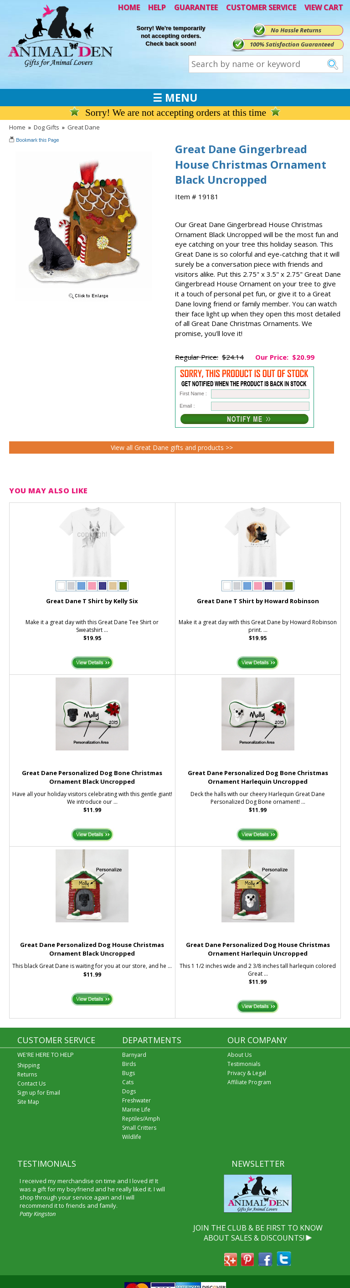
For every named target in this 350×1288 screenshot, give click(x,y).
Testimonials (243, 1064)
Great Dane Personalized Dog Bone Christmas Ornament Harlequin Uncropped (258, 777)
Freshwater (136, 1100)
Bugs (128, 1073)
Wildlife (131, 1137)
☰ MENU (175, 97)
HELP (157, 7)
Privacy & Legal (246, 1073)
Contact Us (31, 1083)
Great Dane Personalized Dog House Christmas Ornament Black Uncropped (92, 949)
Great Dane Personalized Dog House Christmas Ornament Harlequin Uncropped (258, 949)
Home (17, 127)
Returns (27, 1074)
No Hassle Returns (296, 30)
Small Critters (139, 1128)
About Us (239, 1055)
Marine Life (136, 1109)
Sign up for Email (38, 1093)
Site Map (28, 1102)
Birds (129, 1064)
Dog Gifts (46, 127)
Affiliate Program (249, 1082)
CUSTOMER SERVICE (261, 7)
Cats (128, 1082)
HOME (129, 7)
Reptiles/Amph (141, 1118)
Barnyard (134, 1055)
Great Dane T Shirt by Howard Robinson (258, 601)
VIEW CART (323, 7)
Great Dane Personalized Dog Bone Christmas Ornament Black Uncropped (92, 777)
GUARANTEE (196, 7)
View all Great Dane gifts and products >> (172, 447)
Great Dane (83, 127)
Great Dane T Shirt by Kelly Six (92, 601)
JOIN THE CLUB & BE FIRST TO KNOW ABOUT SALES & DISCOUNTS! (258, 1233)
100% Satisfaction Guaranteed (292, 44)
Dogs (129, 1091)
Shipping (28, 1065)
